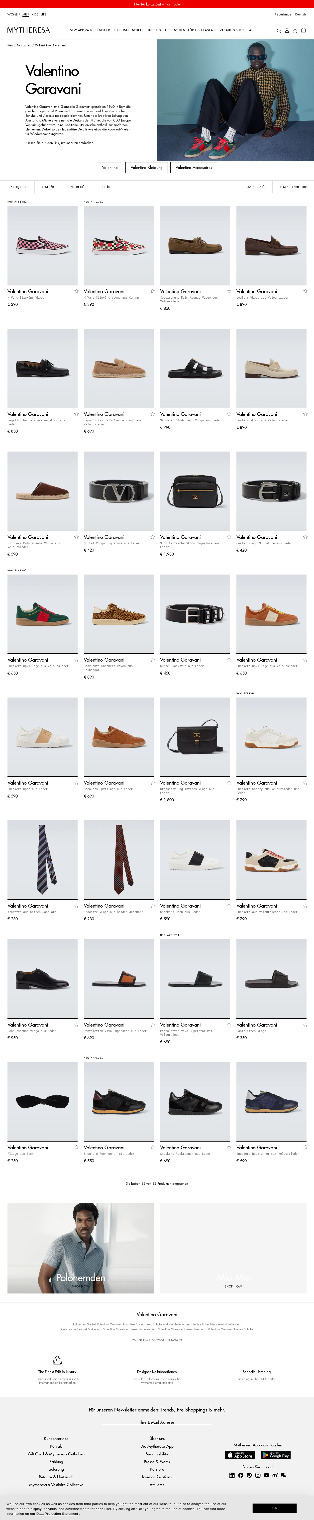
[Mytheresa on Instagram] (258, 1475)
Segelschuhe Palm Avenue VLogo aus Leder (36, 422)
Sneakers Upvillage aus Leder (108, 789)
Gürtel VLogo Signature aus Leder (112, 543)
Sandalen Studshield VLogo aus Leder (190, 420)
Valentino (110, 167)
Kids (35, 14)
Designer (24, 45)
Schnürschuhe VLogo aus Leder (31, 1031)
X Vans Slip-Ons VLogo (25, 297)
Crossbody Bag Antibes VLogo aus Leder (187, 791)
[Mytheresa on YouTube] (266, 1475)
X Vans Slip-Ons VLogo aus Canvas (112, 297)
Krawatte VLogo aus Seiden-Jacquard (113, 912)
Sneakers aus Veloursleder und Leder (267, 912)
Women (13, 14)
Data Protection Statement (57, 1514)
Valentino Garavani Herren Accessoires (128, 1329)
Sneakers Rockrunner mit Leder (109, 1154)
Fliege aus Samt (20, 1154)
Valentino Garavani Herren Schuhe (230, 1329)
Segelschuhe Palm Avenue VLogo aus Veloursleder (189, 299)
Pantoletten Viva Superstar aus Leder (115, 1031)
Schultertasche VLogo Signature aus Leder (189, 545)
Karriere (157, 1469)
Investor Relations (157, 1477)
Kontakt (56, 1446)
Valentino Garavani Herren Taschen (181, 1329)
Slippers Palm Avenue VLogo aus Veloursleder (33, 545)
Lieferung (56, 1469)
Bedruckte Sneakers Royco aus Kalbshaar (108, 668)
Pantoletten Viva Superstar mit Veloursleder (186, 1033)
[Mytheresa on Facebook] (241, 1475)
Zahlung (56, 1461)
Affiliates (157, 1484)
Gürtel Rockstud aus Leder (182, 666)
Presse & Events (157, 1461)
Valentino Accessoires (194, 167)
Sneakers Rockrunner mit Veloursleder (267, 1154)
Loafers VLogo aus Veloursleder (262, 297)
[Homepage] (28, 30)
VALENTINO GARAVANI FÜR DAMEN (157, 1340)
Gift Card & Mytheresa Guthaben (56, 1454)
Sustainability (157, 1454)
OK (275, 1508)
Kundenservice (56, 1438)
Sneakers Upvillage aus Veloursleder (38, 666)
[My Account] (287, 30)
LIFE (44, 14)
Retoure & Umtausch (56, 1477)
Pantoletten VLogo (251, 1031)
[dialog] (157, 1508)
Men (25, 14)
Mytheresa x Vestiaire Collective (56, 1484)
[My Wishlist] (295, 30)
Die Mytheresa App (157, 1446)
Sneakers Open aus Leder (27, 789)
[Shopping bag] (303, 30)
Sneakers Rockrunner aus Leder (185, 1154)
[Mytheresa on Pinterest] (249, 1475)
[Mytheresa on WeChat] (284, 1475)
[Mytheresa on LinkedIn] (232, 1475)
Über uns (157, 1438)
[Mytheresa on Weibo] (275, 1475)
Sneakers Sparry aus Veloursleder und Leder (267, 791)
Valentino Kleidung (147, 167)
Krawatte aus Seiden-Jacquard (31, 912)
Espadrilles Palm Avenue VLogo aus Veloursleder (112, 422)
